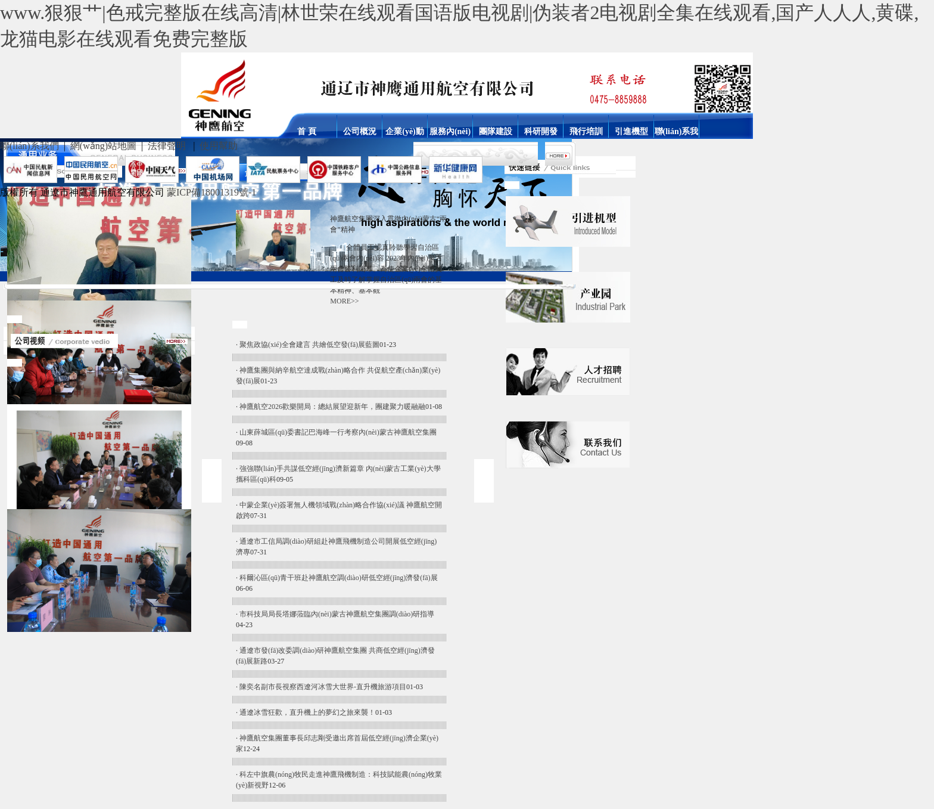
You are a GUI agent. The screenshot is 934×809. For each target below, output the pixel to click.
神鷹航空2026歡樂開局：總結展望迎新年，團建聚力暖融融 (332, 406)
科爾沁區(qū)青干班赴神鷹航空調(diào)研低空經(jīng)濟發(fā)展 (338, 578)
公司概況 (359, 131)
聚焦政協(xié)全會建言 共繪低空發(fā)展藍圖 (309, 344)
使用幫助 (219, 146)
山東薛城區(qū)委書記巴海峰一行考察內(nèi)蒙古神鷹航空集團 (338, 432)
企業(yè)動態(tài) (404, 131)
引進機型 (631, 131)
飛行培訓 (586, 131)
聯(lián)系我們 (677, 131)
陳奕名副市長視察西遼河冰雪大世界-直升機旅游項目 (322, 687)
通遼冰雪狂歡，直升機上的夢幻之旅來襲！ (307, 712)
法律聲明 (167, 146)
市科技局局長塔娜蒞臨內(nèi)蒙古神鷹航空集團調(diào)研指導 (336, 614)
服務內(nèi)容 (450, 131)
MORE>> (344, 301)
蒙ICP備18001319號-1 (211, 192)
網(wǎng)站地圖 (103, 146)
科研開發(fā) (541, 131)
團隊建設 (495, 131)
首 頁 (306, 131)
